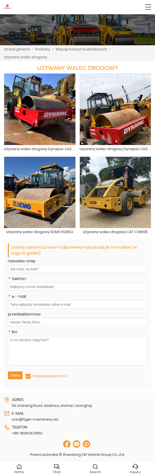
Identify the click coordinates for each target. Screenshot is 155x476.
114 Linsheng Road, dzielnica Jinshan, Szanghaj (52, 405)
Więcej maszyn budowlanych (81, 49)
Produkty (42, 49)
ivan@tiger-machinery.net (35, 419)
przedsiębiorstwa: (24, 314)
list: (13, 332)
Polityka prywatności (49, 376)
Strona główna (17, 49)
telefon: (17, 279)
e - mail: (17, 297)
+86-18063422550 (27, 433)
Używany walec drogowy (25, 57)
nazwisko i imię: (22, 261)
